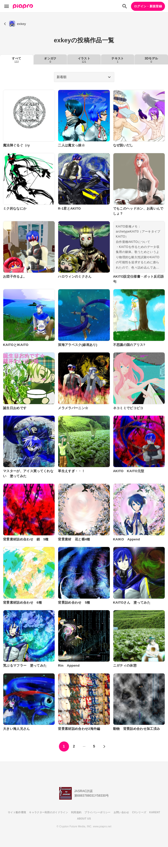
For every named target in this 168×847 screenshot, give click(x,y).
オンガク (50, 60)
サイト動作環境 (17, 812)
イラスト (84, 60)
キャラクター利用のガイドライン (48, 812)
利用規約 (76, 812)
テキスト (117, 60)
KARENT (154, 812)
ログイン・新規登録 (148, 6)
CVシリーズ (139, 812)
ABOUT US (84, 818)
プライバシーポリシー (97, 812)
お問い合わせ (121, 812)
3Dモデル (151, 60)
